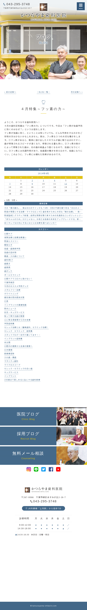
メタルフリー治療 (12, 290)
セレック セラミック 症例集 (18, 331)
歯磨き (7, 263)
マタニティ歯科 (11, 361)
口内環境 (8, 350)
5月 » (14, 200)
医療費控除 (9, 353)
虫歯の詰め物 (10, 252)
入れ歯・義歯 (10, 357)
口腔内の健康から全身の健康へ (18, 346)
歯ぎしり (8, 271)
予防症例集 (9, 323)
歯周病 (7, 267)
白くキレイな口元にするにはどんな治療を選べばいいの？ (30, 223)
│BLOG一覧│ (43, 92)
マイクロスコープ (12, 364)
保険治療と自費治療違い (15, 237)
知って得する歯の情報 (14, 316)
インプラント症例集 (13, 338)
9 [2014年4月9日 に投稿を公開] (32, 183)
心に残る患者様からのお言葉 (17, 319)
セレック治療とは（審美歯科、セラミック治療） (26, 327)
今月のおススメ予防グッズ (16, 286)
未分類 (7, 342)
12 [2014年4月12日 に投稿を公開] (66, 183)
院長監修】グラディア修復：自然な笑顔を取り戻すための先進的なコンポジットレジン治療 (45, 215)
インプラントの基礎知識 (15, 305)
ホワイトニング (11, 293)
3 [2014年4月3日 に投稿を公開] (43, 180)
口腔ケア (8, 233)
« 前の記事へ (10, 92)
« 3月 (7, 200)
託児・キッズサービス (14, 312)
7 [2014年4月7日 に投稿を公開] (10, 183)
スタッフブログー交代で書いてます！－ (22, 335)
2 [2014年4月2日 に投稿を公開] (32, 180)
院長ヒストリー (11, 241)
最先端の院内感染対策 (14, 297)
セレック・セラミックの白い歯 (18, 368)
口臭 (6, 301)
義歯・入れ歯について (14, 256)
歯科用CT (8, 260)
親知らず (8, 245)
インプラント (10, 376)
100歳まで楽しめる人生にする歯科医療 (22, 379)
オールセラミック (12, 275)
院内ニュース (10, 308)
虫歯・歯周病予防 (12, 248)
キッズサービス (11, 372)
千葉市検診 (9, 282)
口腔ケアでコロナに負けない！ (18, 278)
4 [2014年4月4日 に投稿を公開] (54, 180)
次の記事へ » (77, 92)
